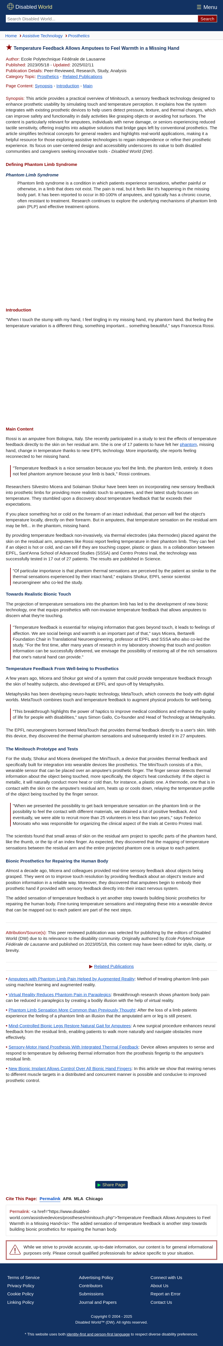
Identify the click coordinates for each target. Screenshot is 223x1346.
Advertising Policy (96, 1277)
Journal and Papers (98, 1302)
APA (67, 1198)
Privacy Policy (20, 1285)
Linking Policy (20, 1302)
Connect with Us (166, 1277)
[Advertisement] (111, 259)
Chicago (94, 1198)
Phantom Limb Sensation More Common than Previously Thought (71, 1009)
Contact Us (161, 1302)
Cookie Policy (20, 1293)
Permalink (49, 1198)
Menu (206, 7)
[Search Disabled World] (101, 18)
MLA (79, 1198)
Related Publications (82, 76)
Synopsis (44, 85)
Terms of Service (23, 1277)
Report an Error (165, 1293)
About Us (159, 1285)
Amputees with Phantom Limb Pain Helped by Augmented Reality (71, 978)
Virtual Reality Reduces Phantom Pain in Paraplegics (59, 994)
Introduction (67, 85)
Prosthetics (48, 76)
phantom (188, 444)
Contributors (91, 1285)
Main (88, 85)
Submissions (91, 1293)
